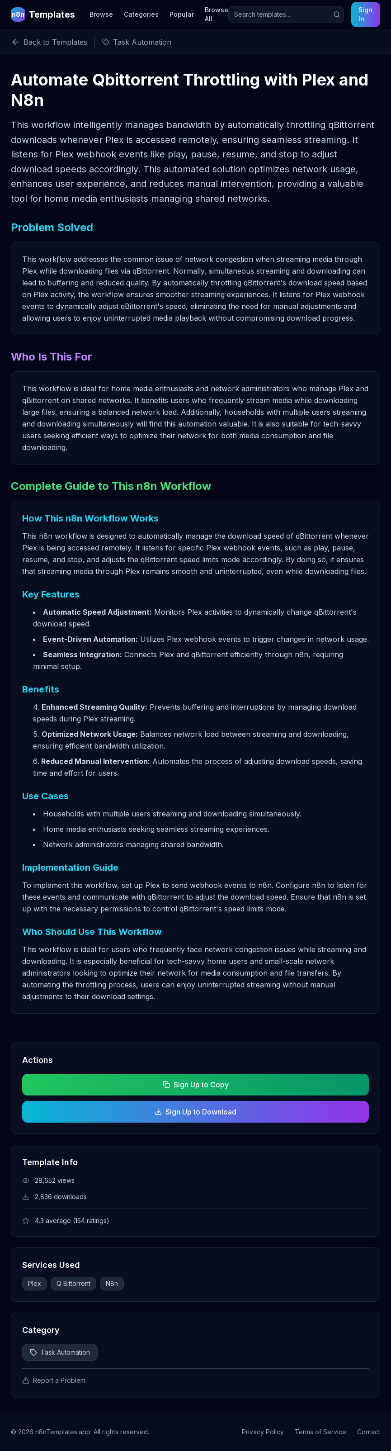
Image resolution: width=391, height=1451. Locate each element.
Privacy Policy (263, 1432)
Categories (141, 14)
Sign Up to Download (195, 1111)
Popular (182, 14)
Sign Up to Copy (196, 1084)
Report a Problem (53, 1380)
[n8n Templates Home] (43, 14)
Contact (368, 1432)
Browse (101, 14)
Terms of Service (320, 1432)
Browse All (216, 14)
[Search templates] (286, 14)
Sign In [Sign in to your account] (365, 14)
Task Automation (60, 1352)
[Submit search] (336, 14)
